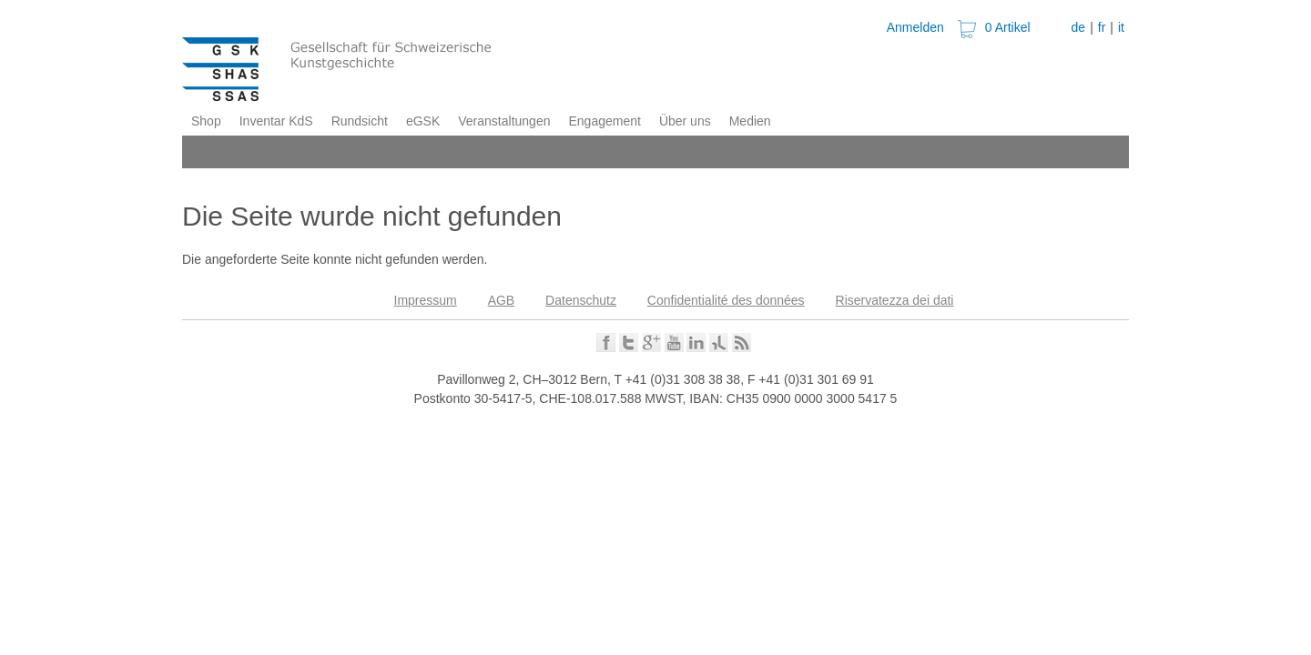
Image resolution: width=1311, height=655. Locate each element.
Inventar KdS (276, 121)
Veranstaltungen (504, 121)
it (1121, 27)
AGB (501, 300)
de (1079, 27)
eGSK (423, 121)
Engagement (604, 121)
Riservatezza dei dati (895, 300)
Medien (750, 121)
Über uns (685, 121)
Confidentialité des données (726, 300)
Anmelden (915, 27)
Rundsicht (359, 121)
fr (1102, 27)
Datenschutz (580, 300)
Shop (206, 121)
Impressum (425, 300)
